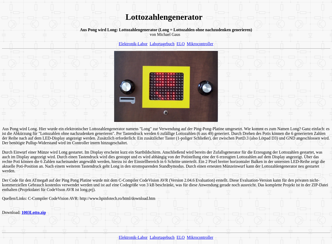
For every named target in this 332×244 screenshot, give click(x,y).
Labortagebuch (162, 44)
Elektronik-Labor (133, 44)
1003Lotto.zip (34, 212)
